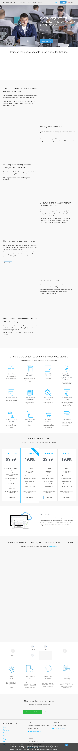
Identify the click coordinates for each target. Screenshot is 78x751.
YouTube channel (52, 546)
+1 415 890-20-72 (34, 728)
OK (66, 745)
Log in (56, 2)
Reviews (40, 2)
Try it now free (7, 263)
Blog (34, 2)
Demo (29, 2)
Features (22, 2)
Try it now (63, 2)
